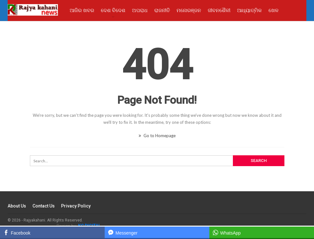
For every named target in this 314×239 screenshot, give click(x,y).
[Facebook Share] (52, 232)
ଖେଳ (274, 10)
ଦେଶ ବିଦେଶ (113, 10)
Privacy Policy (76, 205)
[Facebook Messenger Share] (157, 232)
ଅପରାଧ (140, 10)
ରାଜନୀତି (162, 10)
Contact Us (43, 205)
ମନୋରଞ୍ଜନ (189, 10)
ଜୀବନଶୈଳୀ (219, 10)
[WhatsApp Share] (261, 232)
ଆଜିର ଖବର (82, 10)
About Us (17, 205)
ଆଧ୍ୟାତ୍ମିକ (249, 10)
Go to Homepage (157, 135)
